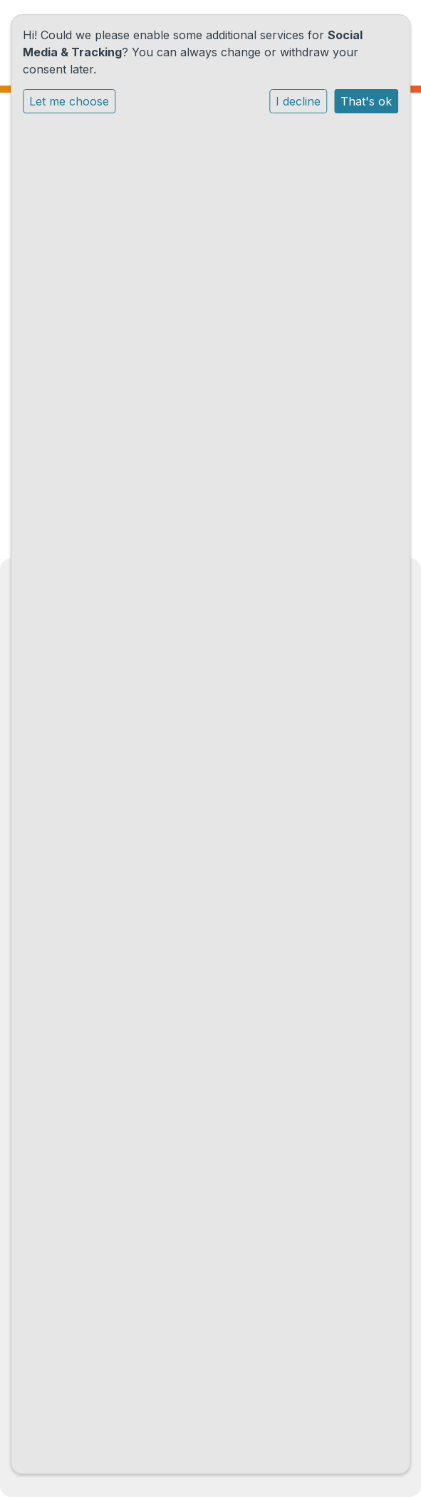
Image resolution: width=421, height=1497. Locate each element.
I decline (298, 101)
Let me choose (69, 101)
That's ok (366, 101)
